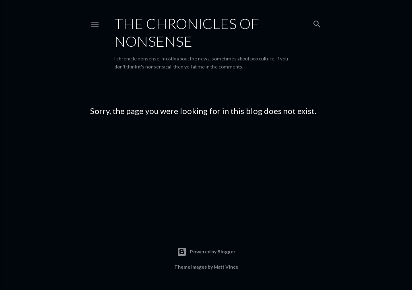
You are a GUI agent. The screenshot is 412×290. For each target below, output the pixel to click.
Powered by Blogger (206, 252)
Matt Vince (226, 267)
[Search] (317, 22)
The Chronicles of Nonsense (186, 32)
